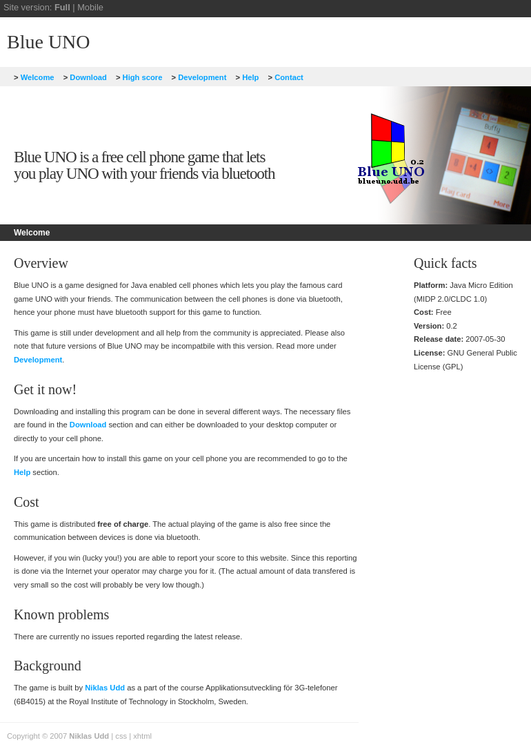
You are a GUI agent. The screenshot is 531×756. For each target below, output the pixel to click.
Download (85, 77)
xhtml (142, 736)
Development (199, 77)
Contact (285, 77)
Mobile (90, 7)
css (121, 736)
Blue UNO (48, 41)
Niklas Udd (105, 688)
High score (139, 77)
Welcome (34, 77)
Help (247, 77)
